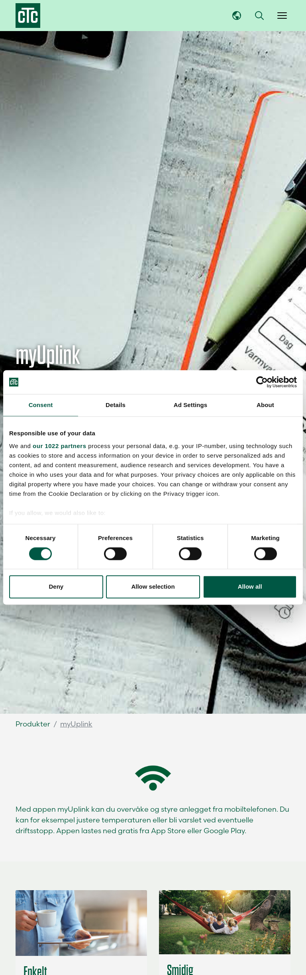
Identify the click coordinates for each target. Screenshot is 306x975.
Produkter (33, 723)
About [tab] (265, 404)
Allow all (250, 586)
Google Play (224, 830)
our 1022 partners (59, 445)
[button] (259, 15)
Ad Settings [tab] (190, 404)
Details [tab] (116, 404)
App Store (168, 830)
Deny (56, 586)
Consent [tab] (41, 404)
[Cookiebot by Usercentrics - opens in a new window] (262, 382)
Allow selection (153, 586)
